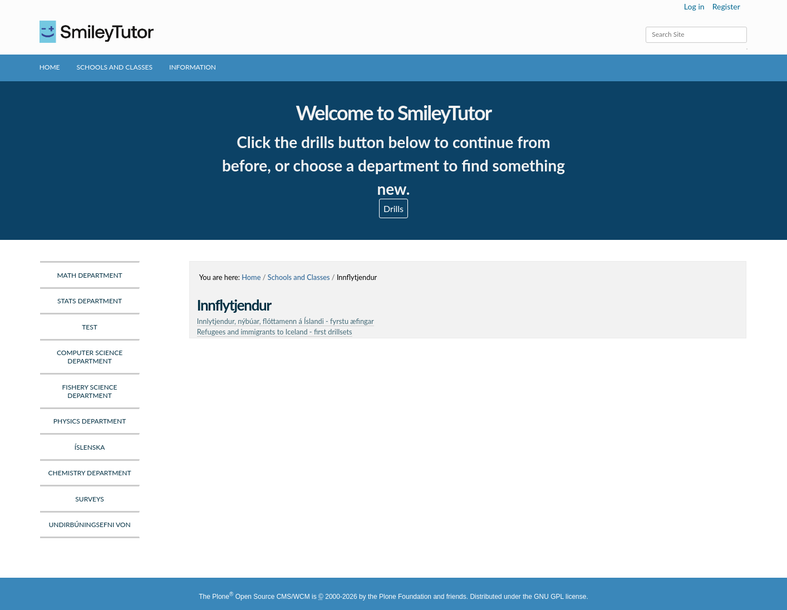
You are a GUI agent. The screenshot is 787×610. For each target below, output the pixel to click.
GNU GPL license (560, 597)
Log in (694, 6)
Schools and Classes (115, 67)
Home (50, 67)
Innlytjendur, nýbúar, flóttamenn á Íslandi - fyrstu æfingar (285, 321)
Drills (393, 208)
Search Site (645, 26)
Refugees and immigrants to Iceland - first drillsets (274, 331)
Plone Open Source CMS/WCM (260, 597)
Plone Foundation (405, 597)
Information (192, 67)
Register (726, 6)
